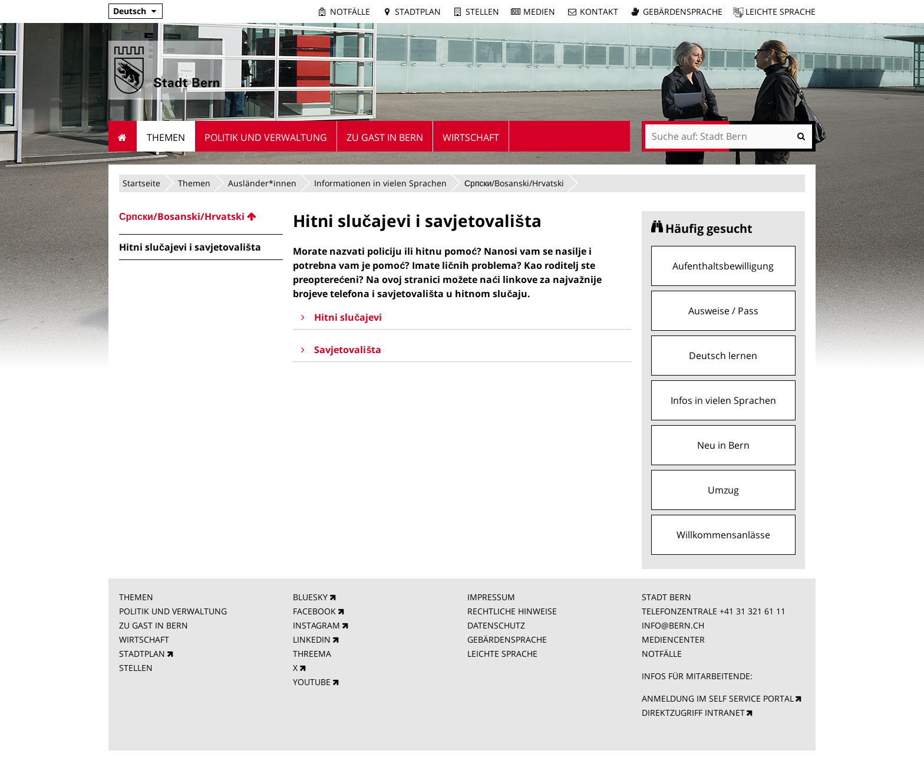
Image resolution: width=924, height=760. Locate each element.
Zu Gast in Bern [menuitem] (384, 137)
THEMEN (136, 597)
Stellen (482, 11)
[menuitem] (201, 216)
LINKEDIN (312, 639)
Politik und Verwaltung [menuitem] (265, 137)
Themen (194, 183)
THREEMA (312, 653)
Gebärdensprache (682, 11)
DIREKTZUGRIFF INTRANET (693, 712)
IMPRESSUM (491, 597)
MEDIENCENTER (673, 639)
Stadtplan (418, 11)
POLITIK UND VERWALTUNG (173, 611)
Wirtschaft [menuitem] (471, 137)
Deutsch (129, 11)
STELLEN (136, 667)
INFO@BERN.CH (673, 625)
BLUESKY (310, 597)
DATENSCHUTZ (496, 625)
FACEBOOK (314, 611)
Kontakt (599, 11)
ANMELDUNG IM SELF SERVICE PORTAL (718, 698)
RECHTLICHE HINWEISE (512, 611)
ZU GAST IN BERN (153, 625)
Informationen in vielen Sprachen (380, 183)
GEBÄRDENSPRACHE (507, 639)
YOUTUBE (312, 681)
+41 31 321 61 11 (753, 611)
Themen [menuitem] (166, 137)
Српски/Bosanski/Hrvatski (514, 183)
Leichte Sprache (780, 11)
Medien (539, 11)
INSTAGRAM (316, 625)
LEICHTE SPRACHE (502, 653)
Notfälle (350, 11)
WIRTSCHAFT (144, 639)
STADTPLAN (142, 653)
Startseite (141, 183)
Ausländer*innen (262, 183)
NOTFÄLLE (662, 653)
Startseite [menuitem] (122, 136)
